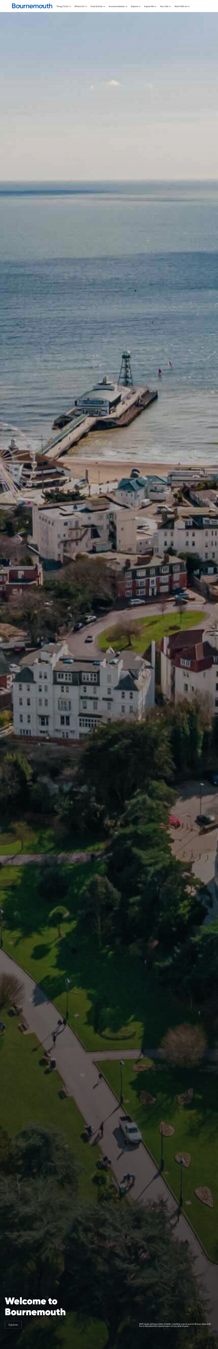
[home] (32, 5)
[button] (65, 6)
